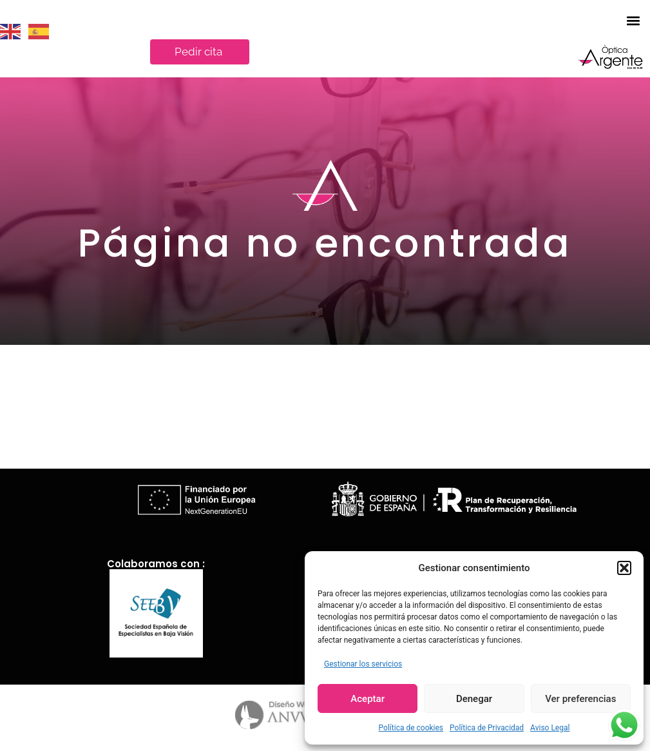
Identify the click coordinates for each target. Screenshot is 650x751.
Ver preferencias (580, 699)
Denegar (474, 699)
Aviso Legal (549, 727)
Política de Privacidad (487, 727)
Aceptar (367, 699)
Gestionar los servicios (363, 663)
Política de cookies (411, 727)
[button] (624, 567)
